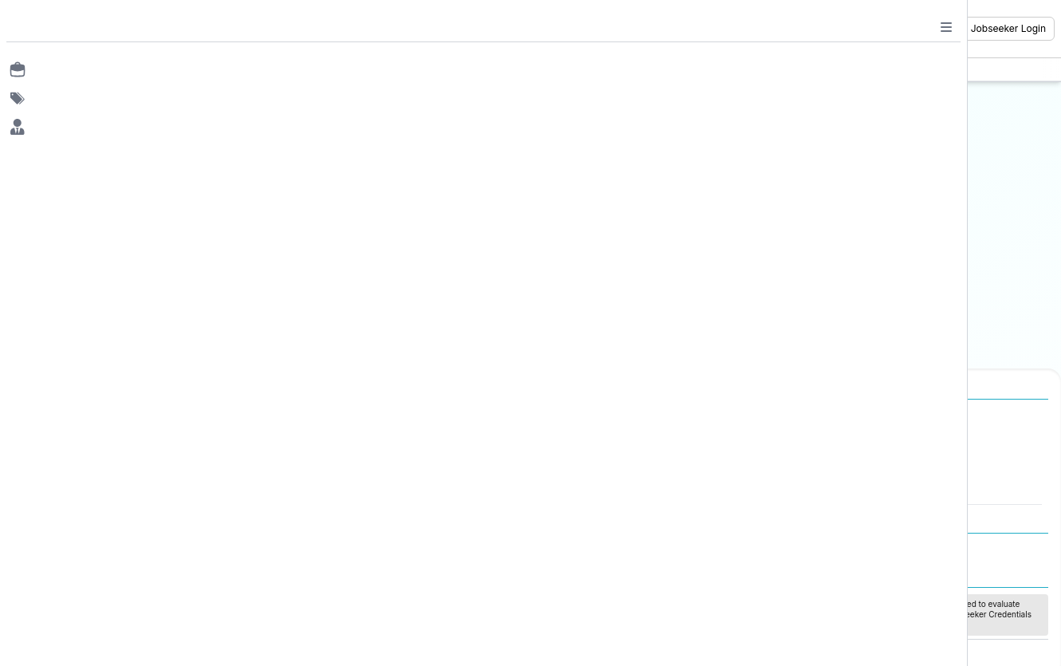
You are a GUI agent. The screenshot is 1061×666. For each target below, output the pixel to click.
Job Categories (595, 417)
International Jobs (343, 417)
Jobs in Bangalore (114, 457)
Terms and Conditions (689, 547)
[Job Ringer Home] (109, 29)
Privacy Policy (784, 547)
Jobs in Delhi (101, 488)
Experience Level (874, 417)
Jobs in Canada (347, 457)
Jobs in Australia (350, 488)
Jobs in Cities (93, 417)
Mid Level (866, 472)
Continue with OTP (551, 211)
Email (413, 128)
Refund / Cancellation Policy (894, 547)
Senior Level (873, 488)
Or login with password (551, 253)
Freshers (864, 441)
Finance (587, 488)
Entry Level (870, 457)
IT (572, 457)
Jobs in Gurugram (114, 472)
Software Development (623, 472)
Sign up (615, 327)
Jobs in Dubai (342, 441)
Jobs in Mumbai (109, 441)
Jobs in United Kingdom (367, 472)
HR (575, 441)
